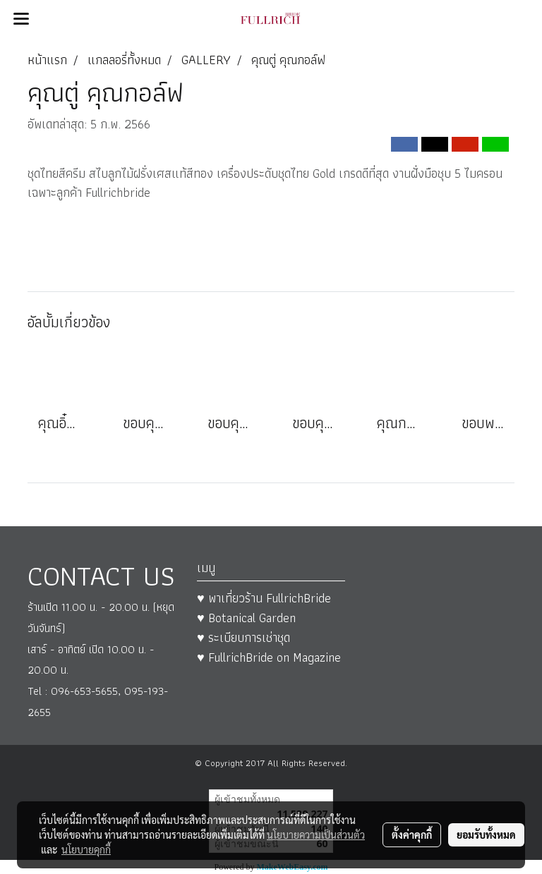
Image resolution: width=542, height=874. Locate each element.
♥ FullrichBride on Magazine (269, 657)
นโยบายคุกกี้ (86, 849)
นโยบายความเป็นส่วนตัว (316, 834)
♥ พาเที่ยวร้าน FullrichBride (264, 598)
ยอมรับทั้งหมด (486, 834)
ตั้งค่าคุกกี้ (412, 834)
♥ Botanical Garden (246, 617)
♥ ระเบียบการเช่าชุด (243, 637)
